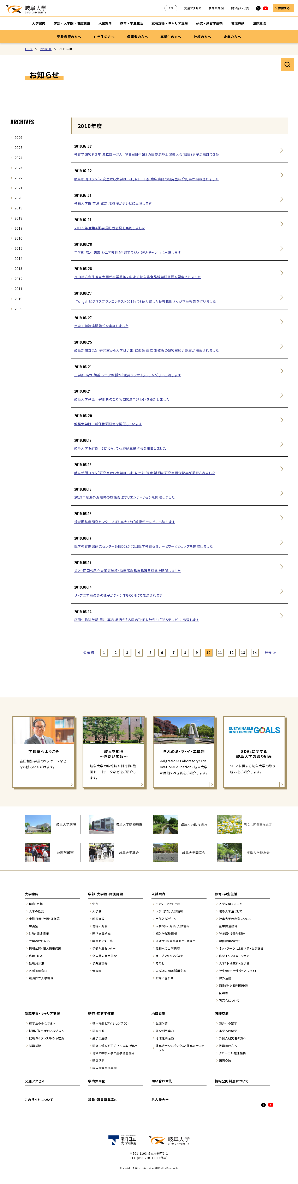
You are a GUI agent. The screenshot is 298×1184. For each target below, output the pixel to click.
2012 (18, 278)
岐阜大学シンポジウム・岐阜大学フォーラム (180, 1048)
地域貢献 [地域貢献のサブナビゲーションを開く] (237, 23)
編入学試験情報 (166, 933)
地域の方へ (202, 36)
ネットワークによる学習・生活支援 (241, 948)
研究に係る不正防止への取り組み (114, 1046)
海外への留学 (228, 1023)
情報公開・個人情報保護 (45, 948)
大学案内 (32, 893)
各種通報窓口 (38, 971)
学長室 (33, 926)
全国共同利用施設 (104, 956)
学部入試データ (166, 919)
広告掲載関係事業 (104, 1068)
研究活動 (98, 1060)
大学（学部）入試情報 (169, 911)
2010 (18, 298)
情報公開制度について (232, 1080)
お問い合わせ (164, 978)
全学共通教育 (228, 926)
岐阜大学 (26, 9)
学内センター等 (102, 941)
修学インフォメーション (234, 956)
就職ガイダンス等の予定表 (46, 1038)
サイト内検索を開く (287, 64)
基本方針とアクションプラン (110, 1023)
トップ (28, 49)
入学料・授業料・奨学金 (234, 963)
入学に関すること (230, 904)
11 (220, 652)
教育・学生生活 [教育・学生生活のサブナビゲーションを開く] (131, 23)
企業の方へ (232, 36)
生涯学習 (162, 1023)
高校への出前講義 (168, 948)
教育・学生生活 (226, 893)
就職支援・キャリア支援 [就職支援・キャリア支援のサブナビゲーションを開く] (169, 23)
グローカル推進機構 (232, 1053)
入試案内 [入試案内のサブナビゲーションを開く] (105, 23)
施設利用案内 (165, 1031)
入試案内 (158, 893)
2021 (18, 187)
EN (171, 8)
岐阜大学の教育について (235, 919)
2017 (18, 228)
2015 (18, 248)
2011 (18, 288)
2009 (18, 308)
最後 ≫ (270, 652)
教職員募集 (36, 963)
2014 (18, 258)
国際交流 (222, 1013)
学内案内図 (216, 8)
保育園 (96, 971)
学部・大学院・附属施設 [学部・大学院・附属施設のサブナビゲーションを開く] (72, 23)
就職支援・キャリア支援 (42, 1013)
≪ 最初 (88, 652)
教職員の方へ (228, 1046)
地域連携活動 (165, 1038)
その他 (160, 963)
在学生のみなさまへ (42, 1023)
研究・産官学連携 (101, 1013)
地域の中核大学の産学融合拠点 (113, 1053)
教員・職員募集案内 (103, 1099)
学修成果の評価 (229, 941)
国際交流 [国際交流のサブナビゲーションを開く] (259, 23)
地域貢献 (158, 1013)
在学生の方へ (104, 36)
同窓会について (229, 1000)
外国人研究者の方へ (232, 1038)
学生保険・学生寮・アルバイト (238, 971)
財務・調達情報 (39, 933)
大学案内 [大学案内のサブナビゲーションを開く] (38, 23)
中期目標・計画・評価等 (44, 919)
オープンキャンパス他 (170, 956)
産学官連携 (100, 1038)
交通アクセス (192, 8)
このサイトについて (39, 1099)
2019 (18, 207)
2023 (18, 167)
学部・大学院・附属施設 (105, 893)
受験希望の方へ (69, 36)
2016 (18, 238)
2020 (18, 197)
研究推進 (98, 1031)
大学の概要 (36, 911)
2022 (18, 177)
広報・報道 (36, 956)
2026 (18, 137)
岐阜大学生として (230, 911)
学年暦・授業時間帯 (232, 933)
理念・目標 (36, 904)
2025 (18, 147)
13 (243, 652)
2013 (18, 268)
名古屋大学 (160, 1099)
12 (232, 652)
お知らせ (46, 49)
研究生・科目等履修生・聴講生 (176, 941)
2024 (18, 157)
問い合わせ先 (240, 8)
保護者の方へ (137, 36)
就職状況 (35, 1046)
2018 (18, 218)
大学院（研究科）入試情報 (173, 926)
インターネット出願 (168, 904)
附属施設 (98, 919)
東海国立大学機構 (41, 978)
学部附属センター (104, 948)
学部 (95, 904)
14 (255, 652)
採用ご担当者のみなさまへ (47, 1031)
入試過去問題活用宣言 (171, 971)
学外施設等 (100, 963)
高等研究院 (100, 926)
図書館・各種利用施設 (233, 985)
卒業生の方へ (170, 36)
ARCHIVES (22, 122)
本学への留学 (228, 1031)
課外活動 (225, 978)
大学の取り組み (39, 941)
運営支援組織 (101, 933)
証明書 (223, 993)
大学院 (96, 911)
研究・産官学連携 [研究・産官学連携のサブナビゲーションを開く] (209, 23)
